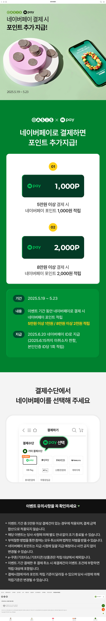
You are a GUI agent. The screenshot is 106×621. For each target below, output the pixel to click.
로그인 (2, 592)
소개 (23, 592)
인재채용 (43, 592)
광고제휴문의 (37, 592)
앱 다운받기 (98, 597)
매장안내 (27, 592)
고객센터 (13, 592)
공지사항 (18, 592)
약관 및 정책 (49, 592)
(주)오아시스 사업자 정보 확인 (7, 601)
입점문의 (32, 592)
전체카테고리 (7, 592)
